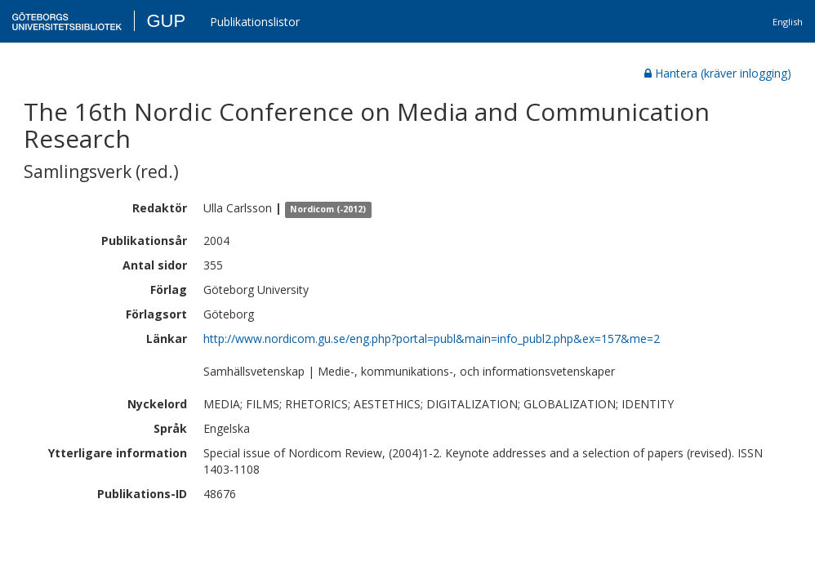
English (788, 22)
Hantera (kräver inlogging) (717, 73)
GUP (165, 21)
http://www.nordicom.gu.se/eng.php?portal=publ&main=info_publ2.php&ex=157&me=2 (431, 338)
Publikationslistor (255, 21)
